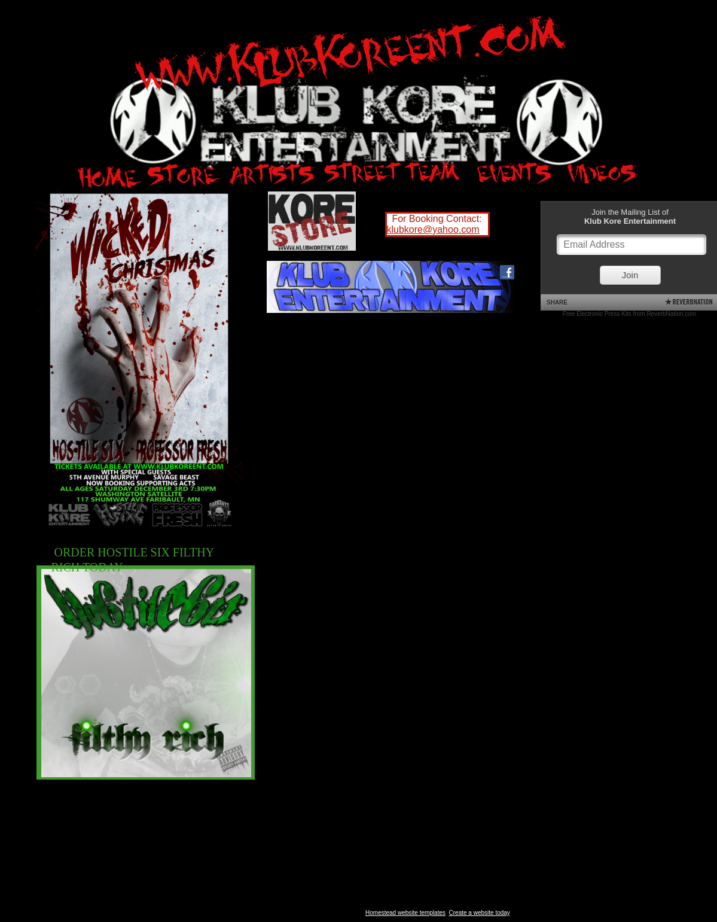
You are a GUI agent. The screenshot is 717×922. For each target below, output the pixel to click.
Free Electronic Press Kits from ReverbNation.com (629, 314)
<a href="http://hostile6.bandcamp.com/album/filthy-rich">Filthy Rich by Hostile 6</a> (374, 447)
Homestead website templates (405, 912)
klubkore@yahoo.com (433, 229)
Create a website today (479, 912)
